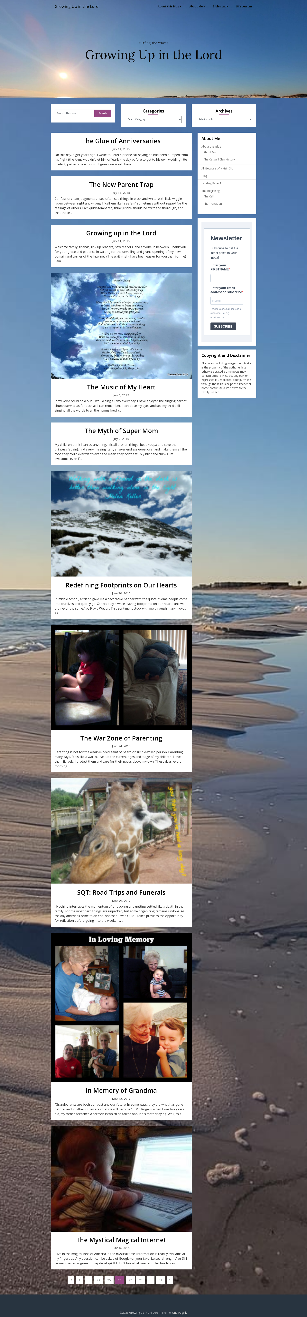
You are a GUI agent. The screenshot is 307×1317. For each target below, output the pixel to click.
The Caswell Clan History (219, 159)
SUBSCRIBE (223, 326)
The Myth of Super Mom (121, 430)
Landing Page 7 (211, 183)
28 (141, 1280)
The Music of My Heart (121, 387)
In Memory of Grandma (121, 1090)
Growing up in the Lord (121, 233)
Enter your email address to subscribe (226, 290)
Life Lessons (244, 6)
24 (98, 1280)
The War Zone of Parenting (121, 738)
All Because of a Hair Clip (217, 168)
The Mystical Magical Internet (121, 1240)
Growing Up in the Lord (76, 6)
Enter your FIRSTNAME (219, 267)
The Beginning (210, 191)
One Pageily (179, 1312)
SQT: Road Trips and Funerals (121, 892)
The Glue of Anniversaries (121, 141)
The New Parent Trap (121, 184)
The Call (208, 196)
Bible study (220, 6)
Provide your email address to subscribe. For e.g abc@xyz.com (226, 313)
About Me (196, 6)
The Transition (212, 203)
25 (109, 1280)
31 (160, 1280)
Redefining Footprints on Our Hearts (121, 585)
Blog (204, 176)
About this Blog (168, 6)
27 (130, 1280)
